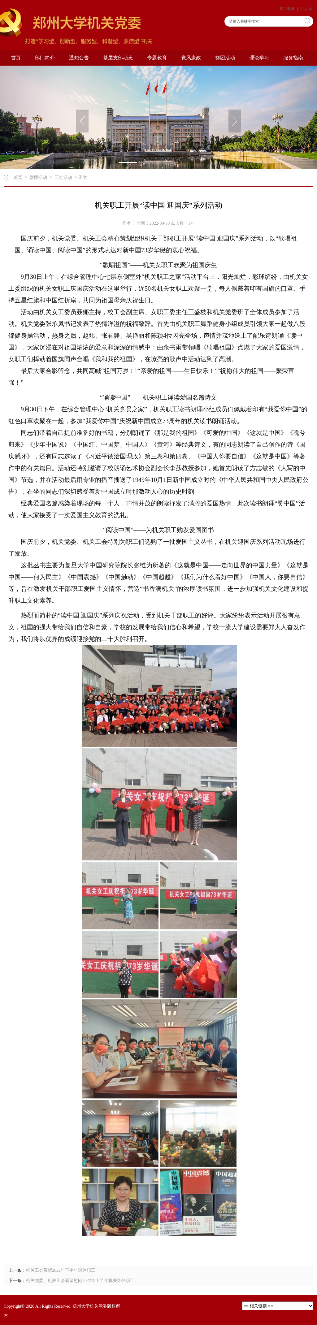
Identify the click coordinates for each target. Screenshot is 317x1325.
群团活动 (225, 57)
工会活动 (63, 177)
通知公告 (79, 57)
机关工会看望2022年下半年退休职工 (60, 1270)
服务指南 (293, 57)
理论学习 (259, 57)
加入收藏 (288, 8)
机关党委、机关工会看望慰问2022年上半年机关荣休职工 (80, 1280)
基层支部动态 (118, 57)
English (306, 8)
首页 (16, 57)
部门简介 (45, 57)
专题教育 (157, 57)
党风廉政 (191, 57)
